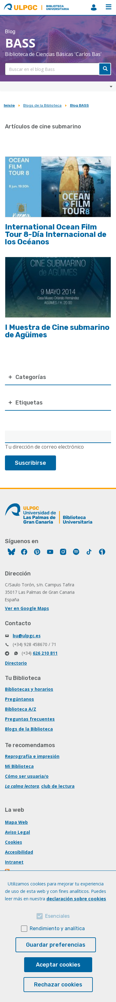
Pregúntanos (19, 699)
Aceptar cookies (58, 964)
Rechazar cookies (58, 984)
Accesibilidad (19, 852)
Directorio (16, 663)
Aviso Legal (17, 832)
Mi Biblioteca (19, 766)
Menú (108, 7)
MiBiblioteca (93, 7)
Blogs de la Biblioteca (42, 105)
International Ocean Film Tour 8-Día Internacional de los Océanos (55, 234)
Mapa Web (16, 822)
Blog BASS (79, 105)
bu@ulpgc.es (27, 636)
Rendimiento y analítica (57, 928)
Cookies (13, 842)
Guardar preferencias (55, 944)
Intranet (14, 862)
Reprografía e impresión (32, 756)
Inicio (9, 105)
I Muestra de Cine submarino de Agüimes (57, 331)
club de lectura (58, 786)
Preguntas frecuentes (30, 719)
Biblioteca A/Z (20, 709)
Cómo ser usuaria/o (27, 776)
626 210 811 (45, 653)
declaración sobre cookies (76, 899)
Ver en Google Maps (27, 608)
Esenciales (57, 916)
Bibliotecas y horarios (29, 689)
